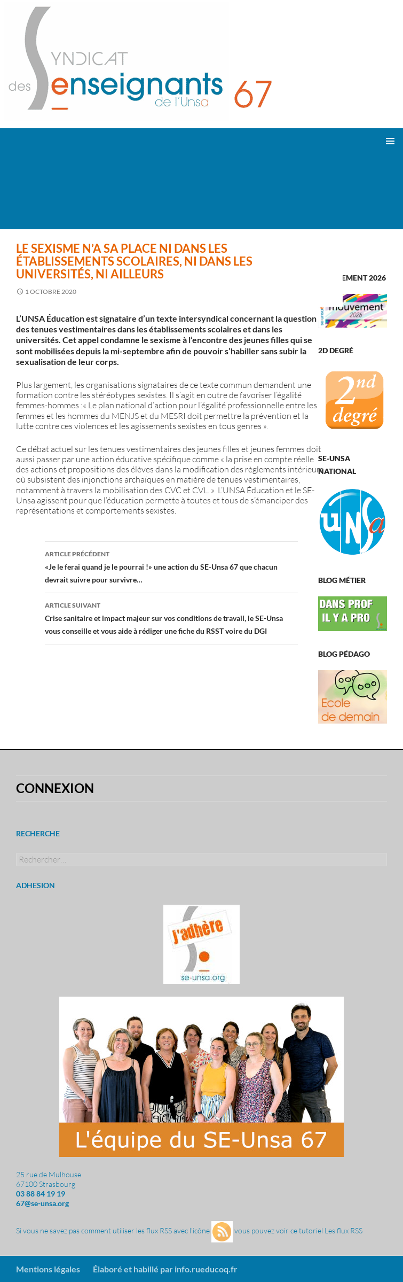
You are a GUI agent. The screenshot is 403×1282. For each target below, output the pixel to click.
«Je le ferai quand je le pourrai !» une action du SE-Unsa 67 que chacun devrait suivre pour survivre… (171, 566)
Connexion (55, 788)
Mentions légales (48, 1269)
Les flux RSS (343, 1231)
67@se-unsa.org (42, 1203)
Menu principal (390, 141)
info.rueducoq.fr (206, 1269)
